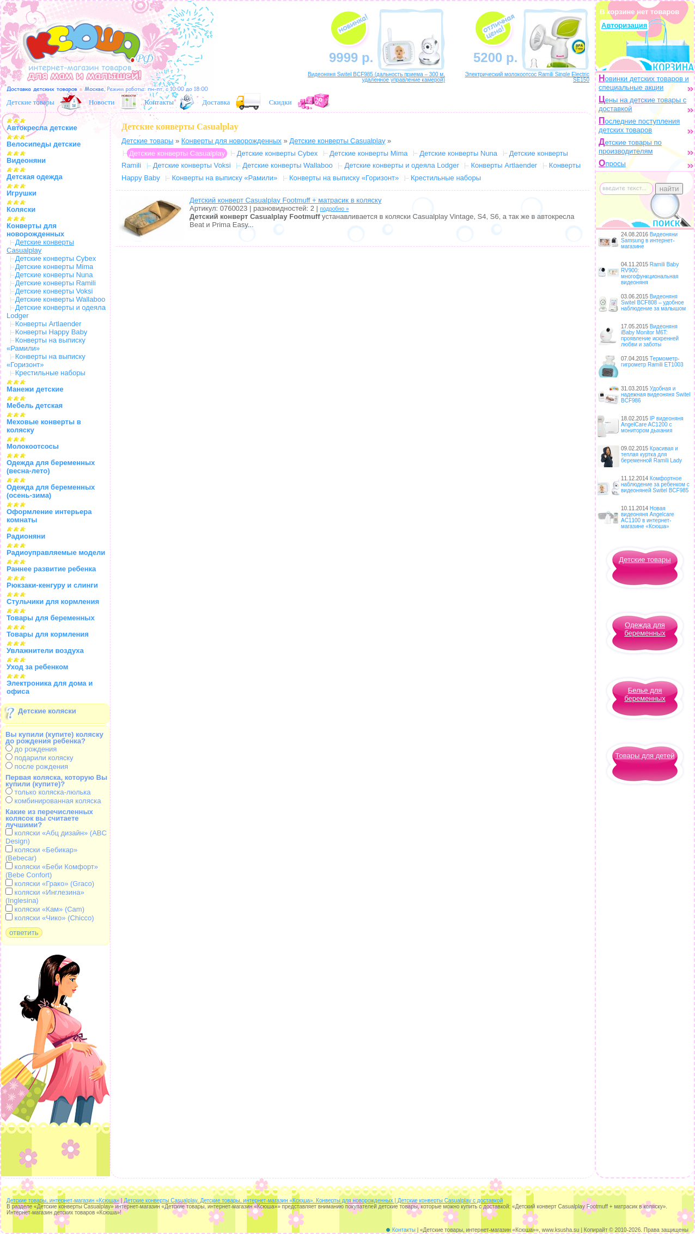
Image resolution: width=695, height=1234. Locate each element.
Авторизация (624, 25)
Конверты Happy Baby (51, 332)
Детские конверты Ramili (55, 283)
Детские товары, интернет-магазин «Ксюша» (63, 1201)
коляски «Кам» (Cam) (44, 909)
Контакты (159, 102)
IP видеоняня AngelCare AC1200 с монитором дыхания (652, 424)
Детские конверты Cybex (55, 258)
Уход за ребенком (37, 667)
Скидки (280, 102)
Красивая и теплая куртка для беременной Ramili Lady (651, 454)
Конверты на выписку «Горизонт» (344, 178)
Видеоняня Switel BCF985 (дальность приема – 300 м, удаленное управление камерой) (376, 77)
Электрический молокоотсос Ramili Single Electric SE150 (527, 77)
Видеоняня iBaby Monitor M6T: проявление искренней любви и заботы (650, 335)
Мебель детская (35, 405)
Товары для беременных (51, 618)
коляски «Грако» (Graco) (49, 883)
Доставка (216, 102)
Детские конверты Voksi (54, 291)
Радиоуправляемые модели (56, 552)
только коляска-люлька (47, 792)
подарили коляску (39, 758)
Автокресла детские (42, 128)
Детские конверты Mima (54, 266)
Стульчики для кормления (53, 601)
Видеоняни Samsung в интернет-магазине (649, 240)
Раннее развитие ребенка (51, 569)
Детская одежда (35, 177)
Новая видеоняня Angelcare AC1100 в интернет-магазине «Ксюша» (647, 517)
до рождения (31, 749)
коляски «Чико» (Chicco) (49, 918)
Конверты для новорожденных (35, 230)
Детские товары (30, 102)
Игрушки (21, 193)
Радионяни (26, 536)
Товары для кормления (48, 634)
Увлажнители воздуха (45, 650)
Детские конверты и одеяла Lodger (401, 165)
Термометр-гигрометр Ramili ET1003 (652, 362)
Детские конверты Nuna (54, 275)
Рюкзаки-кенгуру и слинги (52, 585)
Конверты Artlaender (48, 324)
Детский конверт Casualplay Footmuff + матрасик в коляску (285, 200)
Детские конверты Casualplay (337, 141)
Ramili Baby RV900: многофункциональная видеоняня (650, 273)
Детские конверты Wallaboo (60, 299)
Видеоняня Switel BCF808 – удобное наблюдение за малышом (653, 302)
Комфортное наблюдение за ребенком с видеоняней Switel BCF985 (655, 484)
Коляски (21, 209)
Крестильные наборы (50, 373)
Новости (101, 102)
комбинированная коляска (53, 801)
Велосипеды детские (44, 144)
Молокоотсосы (33, 446)
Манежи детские (35, 389)
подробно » (334, 209)
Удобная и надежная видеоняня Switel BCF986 (656, 395)
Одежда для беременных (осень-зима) (51, 491)
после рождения (36, 766)
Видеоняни (26, 160)
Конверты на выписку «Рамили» (224, 178)
